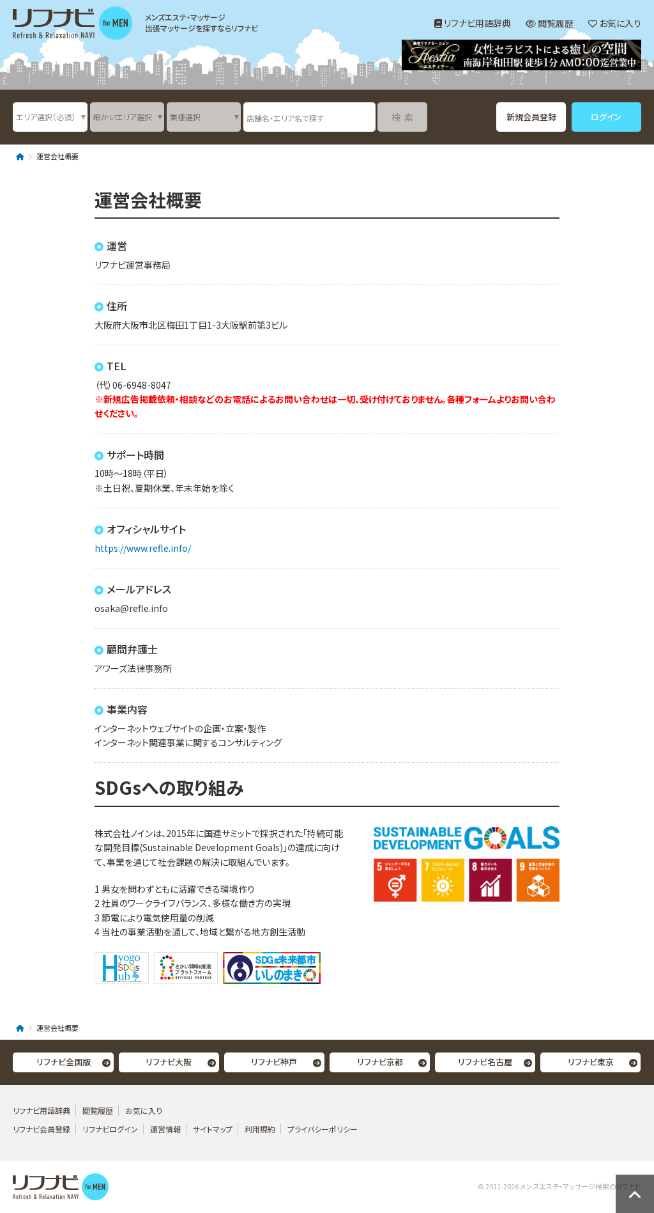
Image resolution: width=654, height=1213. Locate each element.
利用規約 (260, 1128)
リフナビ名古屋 (485, 1062)
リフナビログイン (110, 1128)
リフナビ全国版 (63, 1062)
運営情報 (166, 1128)
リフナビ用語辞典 (472, 23)
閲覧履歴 (550, 23)
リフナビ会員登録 (41, 1128)
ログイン (606, 117)
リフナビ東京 (591, 1062)
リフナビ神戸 (274, 1062)
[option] (521, 57)
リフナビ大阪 (169, 1062)
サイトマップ (212, 1128)
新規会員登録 (531, 117)
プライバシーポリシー (322, 1128)
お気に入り (614, 23)
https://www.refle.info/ (143, 548)
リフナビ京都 (380, 1062)
